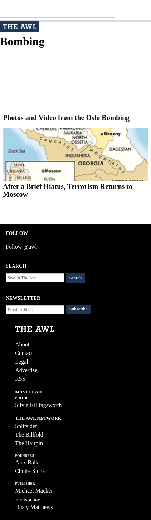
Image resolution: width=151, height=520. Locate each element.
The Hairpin (29, 443)
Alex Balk (26, 462)
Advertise (26, 370)
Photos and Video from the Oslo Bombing (66, 118)
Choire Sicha (30, 471)
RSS (20, 379)
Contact (24, 353)
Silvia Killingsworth (38, 405)
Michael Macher (34, 491)
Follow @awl (21, 247)
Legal (21, 362)
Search (75, 278)
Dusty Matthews (34, 507)
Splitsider (26, 426)
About (22, 344)
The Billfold (29, 435)
